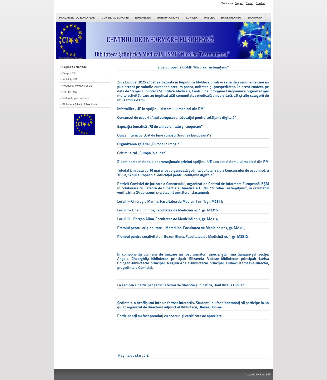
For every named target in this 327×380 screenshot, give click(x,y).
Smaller (260, 3)
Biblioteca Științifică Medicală (79, 104)
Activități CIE (70, 79)
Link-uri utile (69, 91)
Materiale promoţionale (75, 98)
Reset (249, 3)
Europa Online (168, 17)
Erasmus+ (255, 17)
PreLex (209, 17)
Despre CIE (69, 73)
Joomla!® (265, 374)
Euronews (143, 17)
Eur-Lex (191, 17)
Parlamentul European (77, 17)
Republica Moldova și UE (77, 85)
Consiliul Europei (115, 17)
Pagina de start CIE (74, 66)
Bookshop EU (231, 17)
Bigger (239, 3)
